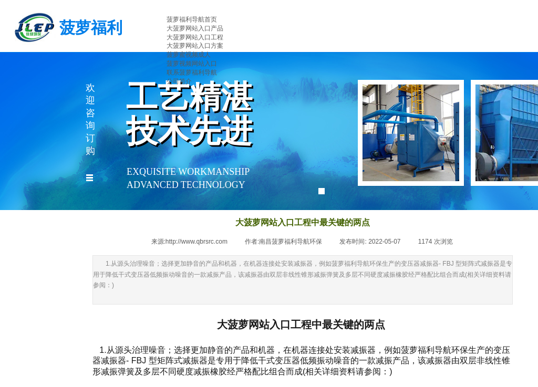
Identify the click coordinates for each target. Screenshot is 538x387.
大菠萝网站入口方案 (195, 45)
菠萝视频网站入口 (192, 63)
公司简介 (179, 81)
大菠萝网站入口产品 (195, 28)
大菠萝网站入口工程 (195, 37)
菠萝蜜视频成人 (189, 54)
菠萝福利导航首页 (192, 19)
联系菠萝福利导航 (192, 72)
